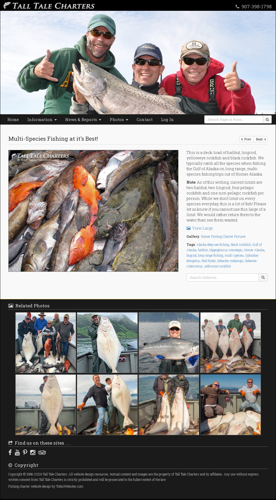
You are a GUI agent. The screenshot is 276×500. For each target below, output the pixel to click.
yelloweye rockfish (217, 266)
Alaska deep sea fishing (212, 244)
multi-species (234, 255)
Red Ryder (209, 261)
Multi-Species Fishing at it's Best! (53, 138)
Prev (246, 139)
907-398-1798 (254, 6)
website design (41, 486)
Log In (167, 119)
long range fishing (210, 255)
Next (260, 139)
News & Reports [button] (83, 119)
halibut (203, 250)
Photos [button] (119, 119)
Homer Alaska (254, 250)
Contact (145, 119)
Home (13, 119)
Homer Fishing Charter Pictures (223, 236)
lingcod (191, 255)
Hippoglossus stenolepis (226, 250)
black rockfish (241, 244)
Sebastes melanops (230, 261)
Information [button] (42, 119)
